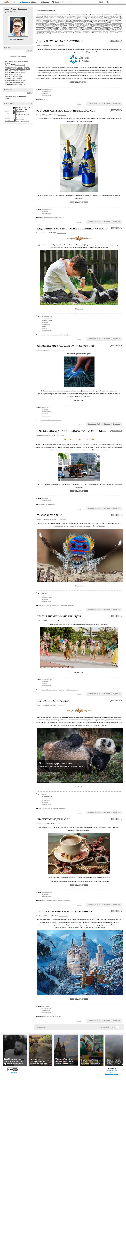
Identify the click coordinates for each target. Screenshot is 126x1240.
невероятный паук (67, 605)
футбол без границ (95, 16)
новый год (53, 23)
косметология (40, 27)
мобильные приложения (90, 24)
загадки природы (100, 28)
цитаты (106, 14)
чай (89, 14)
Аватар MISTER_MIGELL (17, 26)
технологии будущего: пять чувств (51, 420)
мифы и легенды (104, 24)
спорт (91, 17)
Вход (34, 2)
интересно (39, 28)
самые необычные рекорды (49, 689)
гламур (78, 31)
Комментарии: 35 (20, 84)
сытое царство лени (58, 808)
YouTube (97, 32)
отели (89, 21)
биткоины (54, 32)
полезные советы (114, 20)
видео (106, 31)
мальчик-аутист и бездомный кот (60, 334)
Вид (103, 2)
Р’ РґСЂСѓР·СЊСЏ (19, 39)
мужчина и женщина (101, 23)
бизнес (61, 32)
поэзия (103, 20)
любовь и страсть (50, 25)
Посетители (20, 120)
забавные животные (48, 318)
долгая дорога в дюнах (13, 78)
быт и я (45, 32)
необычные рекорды (72, 689)
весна (112, 31)
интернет (116, 27)
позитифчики (65, 21)
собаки (105, 17)
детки (52, 31)
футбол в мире (81, 16)
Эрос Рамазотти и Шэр (13, 74)
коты (117, 25)
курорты (77, 25)
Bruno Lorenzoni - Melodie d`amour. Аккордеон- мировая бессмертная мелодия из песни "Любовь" (17, 68)
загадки (111, 28)
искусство (97, 27)
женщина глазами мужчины (62, 29)
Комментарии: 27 (20, 80)
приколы (83, 20)
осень (102, 21)
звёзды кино (72, 28)
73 (105, 1027)
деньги (59, 31)
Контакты (112, 1231)
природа (75, 20)
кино (81, 27)
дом (118, 29)
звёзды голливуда (85, 28)
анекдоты (78, 32)
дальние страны (68, 31)
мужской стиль (49, 24)
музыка (88, 23)
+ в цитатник (62, 45)
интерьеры (107, 27)
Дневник (116, 41)
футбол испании (68, 16)
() (99, 103)
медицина (38, 25)
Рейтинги (46, 2)
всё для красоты (96, 31)
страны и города (81, 17)
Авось (57, 2)
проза (67, 20)
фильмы (38, 17)
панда (43, 808)
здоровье (61, 28)
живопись (48, 29)
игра (47, 28)
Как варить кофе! (51, 900)
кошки (105, 25)
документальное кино (42, 31)
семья (111, 17)
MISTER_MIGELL (41, 33)
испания (89, 27)
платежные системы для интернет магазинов (104, 75)
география (85, 31)
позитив (74, 21)
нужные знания (46, 95)
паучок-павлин (45, 605)
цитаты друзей (96, 14)
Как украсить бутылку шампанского (51, 217)
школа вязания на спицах (78, 14)
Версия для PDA (112, 1229)
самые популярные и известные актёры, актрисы (60, 18)
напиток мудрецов (63, 900)
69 (114, 1027)
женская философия (88, 29)
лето (70, 25)
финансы (117, 16)
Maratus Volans (56, 605)
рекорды (61, 689)
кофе (111, 25)
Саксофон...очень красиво (14, 82)
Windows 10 (106, 32)
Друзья (13, 9)
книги (57, 27)
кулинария (85, 25)
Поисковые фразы (22, 121)
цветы (113, 14)
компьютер (50, 27)
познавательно (54, 21)
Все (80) (29, 51)
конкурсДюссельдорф (47, 504)
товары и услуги (49, 17)
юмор (56, 14)
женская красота (102, 29)
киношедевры (73, 27)
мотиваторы (69, 24)
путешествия (115, 18)
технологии (60, 17)
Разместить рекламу (112, 1232)
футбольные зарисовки (53, 16)
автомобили (88, 32)
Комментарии (22, 9)
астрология (69, 32)
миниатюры (115, 24)
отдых (95, 21)
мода (78, 24)
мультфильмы (79, 23)
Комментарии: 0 (20, 65)
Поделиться (116, 103)
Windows (116, 32)
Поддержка (100, 2)
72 (107, 1027)
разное (106, 18)
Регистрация (26, 2)
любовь (62, 25)
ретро (98, 18)
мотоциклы (60, 24)
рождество (91, 18)
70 (112, 1027)
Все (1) (29, 93)
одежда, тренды (111, 21)
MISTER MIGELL (6, 12)
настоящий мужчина (66, 23)
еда (112, 29)
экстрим (65, 14)
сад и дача (82, 18)
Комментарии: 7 (19, 76)
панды (48, 808)
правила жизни (93, 20)
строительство (70, 17)
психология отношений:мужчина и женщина (49, 20)
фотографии (107, 16)
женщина (76, 29)
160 (101, 1027)
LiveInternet (9, 2)
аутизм (43, 334)
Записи (7, 9)
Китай (64, 27)
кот (48, 334)
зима (54, 28)
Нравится (107, 103)
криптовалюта (97, 25)
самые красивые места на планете (51, 1016)
